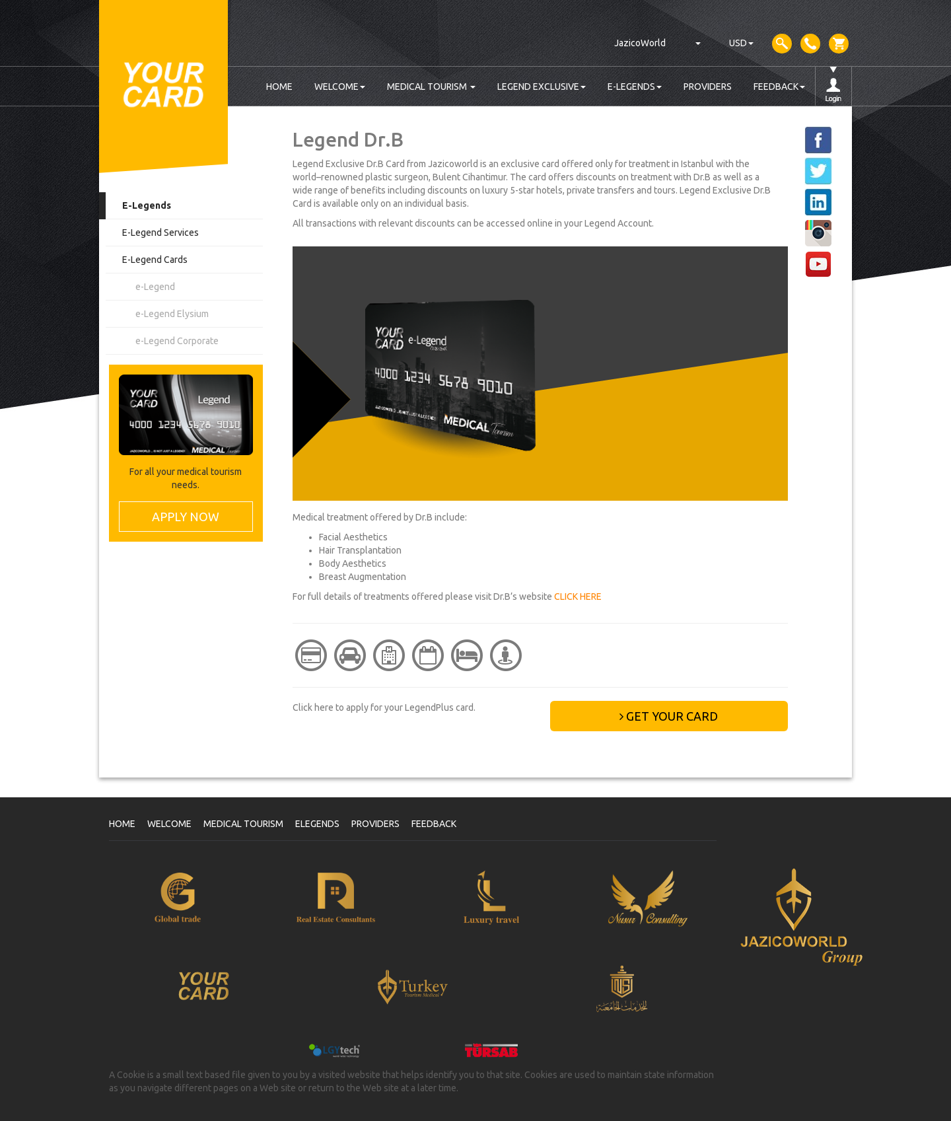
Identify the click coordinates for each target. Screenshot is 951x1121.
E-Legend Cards (155, 259)
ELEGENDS (317, 823)
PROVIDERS (708, 86)
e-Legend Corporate (177, 341)
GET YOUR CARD (668, 716)
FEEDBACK (779, 86)
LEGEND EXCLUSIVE (541, 86)
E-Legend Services (160, 232)
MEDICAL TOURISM (431, 86)
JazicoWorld (640, 43)
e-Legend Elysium (172, 313)
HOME (279, 86)
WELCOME (339, 86)
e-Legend (155, 286)
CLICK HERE (578, 596)
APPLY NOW (185, 516)
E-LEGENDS (635, 86)
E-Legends (146, 205)
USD (741, 43)
